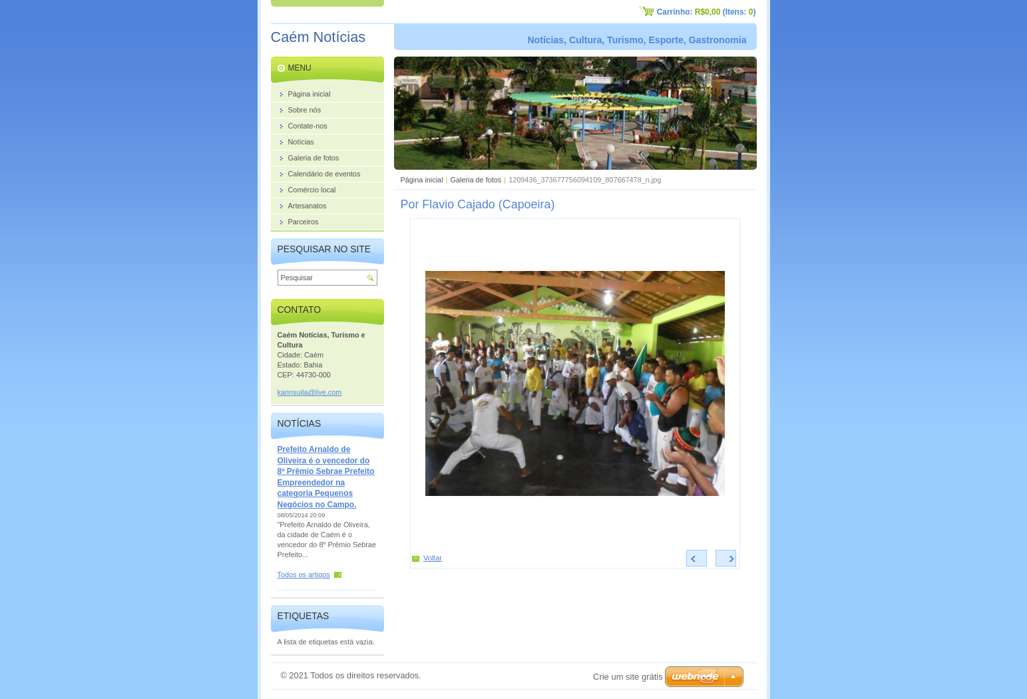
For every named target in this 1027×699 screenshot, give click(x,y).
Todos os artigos (304, 575)
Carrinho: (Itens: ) (706, 12)
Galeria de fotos (475, 180)
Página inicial (422, 180)
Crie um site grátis (628, 677)
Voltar (432, 558)
